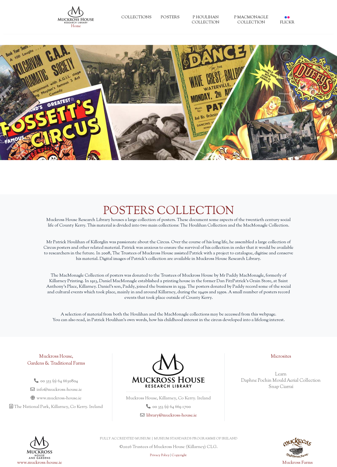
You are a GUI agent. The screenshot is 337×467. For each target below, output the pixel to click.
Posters (170, 17)
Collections (136, 17)
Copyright (179, 455)
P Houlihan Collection (205, 20)
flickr (287, 20)
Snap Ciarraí (280, 387)
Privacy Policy (160, 455)
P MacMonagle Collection (251, 20)
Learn (281, 374)
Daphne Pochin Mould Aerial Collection (281, 380)
